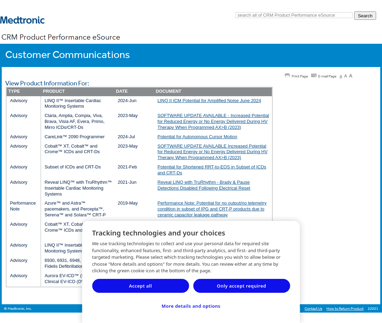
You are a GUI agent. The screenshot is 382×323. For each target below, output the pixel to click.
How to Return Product (345, 308)
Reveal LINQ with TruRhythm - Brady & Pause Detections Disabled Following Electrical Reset (204, 185)
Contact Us (313, 308)
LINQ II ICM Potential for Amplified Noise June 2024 (209, 100)
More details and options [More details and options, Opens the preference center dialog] (191, 306)
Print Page (300, 76)
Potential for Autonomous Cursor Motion (198, 136)
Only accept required (241, 286)
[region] (191, 272)
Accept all (140, 286)
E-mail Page (327, 76)
